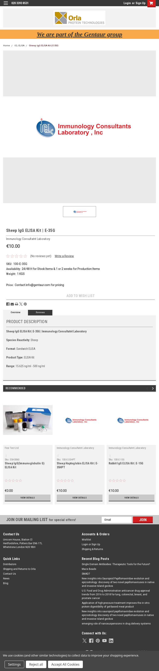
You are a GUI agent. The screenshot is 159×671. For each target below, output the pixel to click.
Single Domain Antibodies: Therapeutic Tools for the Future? (116, 564)
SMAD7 (86, 573)
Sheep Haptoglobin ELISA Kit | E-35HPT (77, 465)
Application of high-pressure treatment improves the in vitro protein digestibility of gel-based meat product (115, 605)
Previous (147, 388)
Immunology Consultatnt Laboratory (75, 448)
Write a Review (64, 256)
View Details (27, 497)
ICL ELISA (19, 45)
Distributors (9, 564)
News (6, 578)
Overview (15, 312)
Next (153, 388)
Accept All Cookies (65, 664)
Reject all (36, 664)
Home (6, 45)
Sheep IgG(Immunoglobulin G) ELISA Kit (25, 465)
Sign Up (140, 3)
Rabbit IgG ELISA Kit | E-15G (126, 463)
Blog (5, 583)
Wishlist (86, 539)
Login (127, 3)
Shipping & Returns (92, 549)
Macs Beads (89, 569)
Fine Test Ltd (12, 448)
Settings (14, 664)
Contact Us (9, 573)
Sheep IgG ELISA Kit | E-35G (43, 45)
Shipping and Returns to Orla (19, 569)
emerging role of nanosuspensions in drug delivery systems (116, 623)
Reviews (40, 312)
